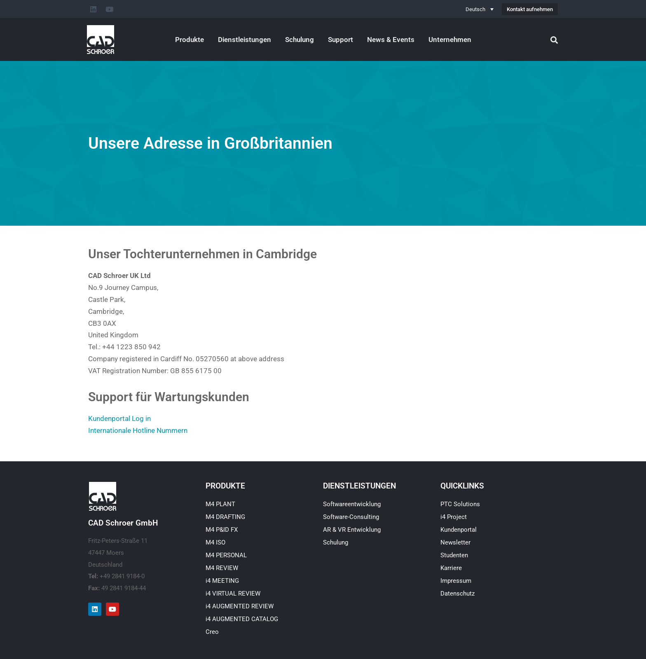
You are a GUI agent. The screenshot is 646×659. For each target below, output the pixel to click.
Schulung (299, 39)
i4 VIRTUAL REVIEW (233, 593)
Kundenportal (458, 529)
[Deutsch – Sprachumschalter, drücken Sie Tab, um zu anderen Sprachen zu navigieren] (479, 9)
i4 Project (453, 517)
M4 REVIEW (222, 568)
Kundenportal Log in (119, 418)
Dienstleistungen (244, 39)
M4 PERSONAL (226, 555)
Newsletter (455, 542)
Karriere (451, 568)
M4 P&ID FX (222, 529)
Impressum (455, 580)
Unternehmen (449, 39)
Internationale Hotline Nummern (137, 430)
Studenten (454, 555)
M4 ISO (215, 542)
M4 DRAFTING (225, 517)
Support (340, 39)
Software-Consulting (351, 517)
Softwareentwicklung (352, 504)
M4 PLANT (220, 504)
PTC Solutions (460, 504)
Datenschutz (457, 593)
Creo (212, 632)
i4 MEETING (222, 580)
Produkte (189, 39)
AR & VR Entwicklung (352, 529)
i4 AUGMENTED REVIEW (240, 606)
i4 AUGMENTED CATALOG (242, 619)
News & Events (390, 39)
